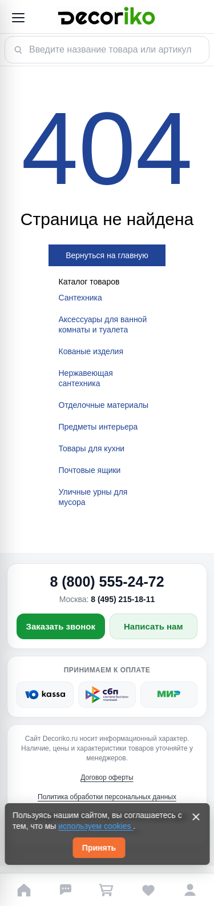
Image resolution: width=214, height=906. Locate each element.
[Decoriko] (107, 17)
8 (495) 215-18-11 (123, 599)
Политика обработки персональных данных (107, 797)
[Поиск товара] (107, 50)
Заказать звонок (60, 626)
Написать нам (153, 626)
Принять (99, 847)
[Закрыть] (196, 817)
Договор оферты (106, 777)
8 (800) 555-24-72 (107, 582)
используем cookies (95, 826)
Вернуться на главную (107, 255)
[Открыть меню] (18, 18)
